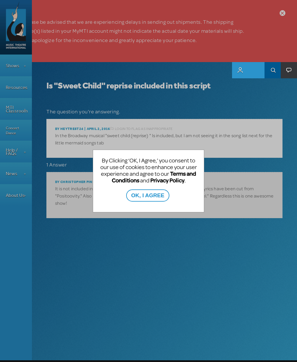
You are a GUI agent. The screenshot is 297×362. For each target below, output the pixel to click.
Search (273, 70)
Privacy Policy (167, 180)
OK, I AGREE (147, 195)
